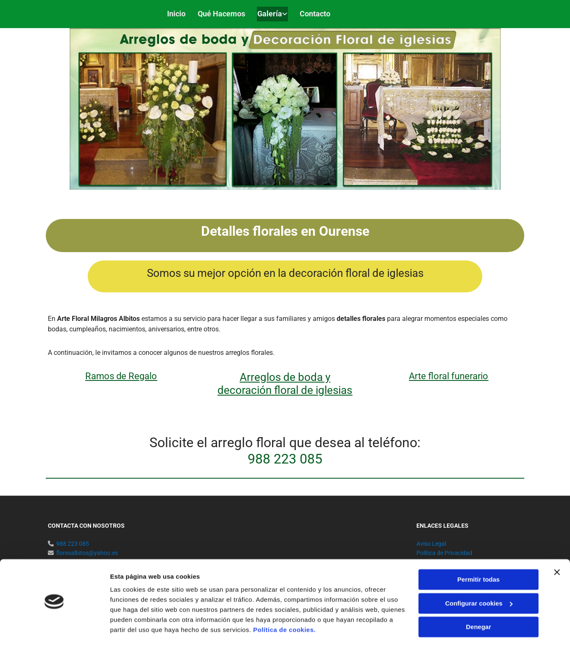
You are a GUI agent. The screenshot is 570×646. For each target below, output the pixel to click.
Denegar (478, 603)
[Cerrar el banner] (557, 549)
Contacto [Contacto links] (317, 13)
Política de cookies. (284, 606)
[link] (267, 13)
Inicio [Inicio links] (177, 13)
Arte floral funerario (448, 375)
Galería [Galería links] (271, 13)
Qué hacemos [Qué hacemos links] (222, 13)
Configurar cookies (478, 579)
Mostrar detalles (134, 629)
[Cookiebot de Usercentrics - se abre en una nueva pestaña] (54, 629)
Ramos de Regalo (121, 375)
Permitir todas (479, 556)
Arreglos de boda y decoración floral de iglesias (284, 383)
